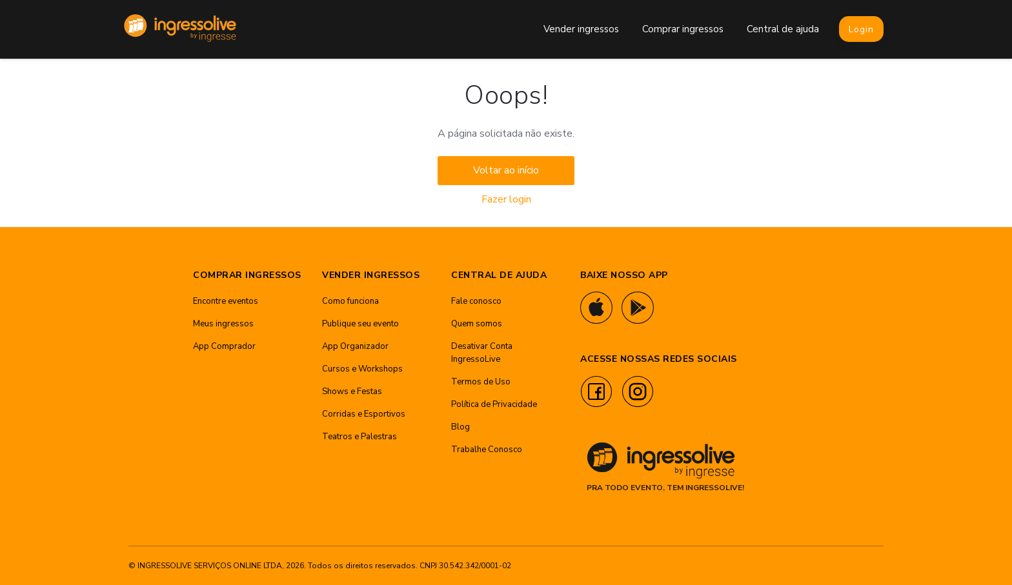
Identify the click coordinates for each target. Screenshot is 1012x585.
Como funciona (350, 301)
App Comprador (224, 346)
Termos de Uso (481, 382)
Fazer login (506, 199)
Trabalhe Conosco (486, 449)
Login (861, 29)
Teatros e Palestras (359, 436)
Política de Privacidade (494, 404)
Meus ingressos (223, 324)
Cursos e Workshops (362, 369)
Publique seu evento (360, 324)
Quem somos (476, 324)
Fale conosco (476, 301)
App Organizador (355, 346)
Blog (460, 427)
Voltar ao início (506, 170)
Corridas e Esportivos (363, 414)
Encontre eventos (225, 301)
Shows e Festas (352, 391)
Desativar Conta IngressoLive (481, 353)
